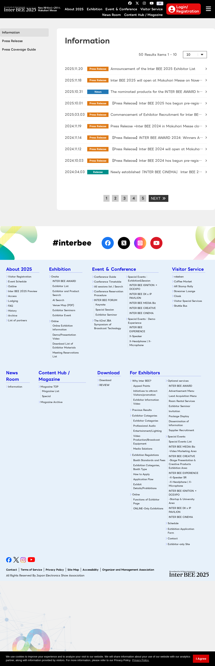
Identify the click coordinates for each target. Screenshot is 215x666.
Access (12, 296)
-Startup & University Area (182, 501)
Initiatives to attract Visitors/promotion (145, 393)
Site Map (73, 570)
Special (46, 396)
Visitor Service (151, 9)
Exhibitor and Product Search (66, 293)
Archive (12, 315)
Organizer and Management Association (128, 570)
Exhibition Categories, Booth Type (146, 467)
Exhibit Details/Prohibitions (145, 486)
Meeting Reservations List (66, 354)
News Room (111, 15)
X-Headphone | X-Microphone (140, 343)
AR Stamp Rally (183, 286)
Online (55, 321)
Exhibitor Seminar (106, 315)
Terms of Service (31, 570)
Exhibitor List (61, 286)
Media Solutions (142, 449)
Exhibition (94, 9)
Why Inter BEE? (141, 381)
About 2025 (74, 9)
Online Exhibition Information (63, 327)
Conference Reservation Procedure (108, 293)
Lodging (13, 301)
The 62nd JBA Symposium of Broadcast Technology (107, 324)
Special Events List (180, 441)
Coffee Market (183, 281)
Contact (173, 538)
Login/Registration (183, 9)
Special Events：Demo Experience (141, 321)
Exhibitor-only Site (179, 544)
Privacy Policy (55, 570)
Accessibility (91, 570)
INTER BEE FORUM (105, 300)
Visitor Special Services (188, 301)
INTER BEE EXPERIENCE (183, 473)
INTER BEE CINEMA (141, 313)
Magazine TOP (49, 387)
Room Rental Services (182, 401)
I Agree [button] (201, 658)
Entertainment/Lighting (147, 431)
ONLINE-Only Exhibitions (148, 508)
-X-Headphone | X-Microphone (180, 484)
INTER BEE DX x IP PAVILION (140, 296)
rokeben (179, 276)
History (12, 311)
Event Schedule (17, 281)
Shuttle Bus (180, 306)
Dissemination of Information (179, 423)
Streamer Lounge (184, 291)
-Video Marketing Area (183, 451)
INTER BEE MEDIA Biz (142, 303)
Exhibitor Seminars (64, 310)
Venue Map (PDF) (63, 305)
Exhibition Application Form (181, 531)
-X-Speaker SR (177, 477)
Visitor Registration (19, 276)
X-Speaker (144, 331)
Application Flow (143, 479)
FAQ (10, 306)
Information (11, 32)
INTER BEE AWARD (64, 281)
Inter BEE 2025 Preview (22, 291)
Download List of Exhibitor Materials (64, 345)
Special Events (176, 436)
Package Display (179, 416)
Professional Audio (144, 426)
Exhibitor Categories (144, 416)
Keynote (100, 304)
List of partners (17, 320)
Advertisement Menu (181, 391)
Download (105, 380)
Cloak (177, 296)
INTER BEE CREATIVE (142, 308)
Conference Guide (105, 277)
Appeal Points (141, 386)
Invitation (174, 411)
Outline (12, 286)
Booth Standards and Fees (149, 460)
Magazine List (50, 391)
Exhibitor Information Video (146, 402)
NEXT (158, 198)
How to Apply (141, 474)
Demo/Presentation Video (64, 336)
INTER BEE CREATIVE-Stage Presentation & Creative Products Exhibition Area (182, 462)
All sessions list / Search (108, 286)
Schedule (173, 523)
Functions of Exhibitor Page (146, 501)
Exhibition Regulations (145, 455)
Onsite (55, 276)
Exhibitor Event (62, 315)
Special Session (105, 310)
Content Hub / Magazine (143, 15)
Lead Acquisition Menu (183, 396)
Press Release (12, 41)
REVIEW (104, 385)
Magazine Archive (51, 402)
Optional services (178, 381)
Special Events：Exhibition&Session (139, 279)
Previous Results (142, 410)
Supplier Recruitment (181, 430)
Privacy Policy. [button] (140, 660)
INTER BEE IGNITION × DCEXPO (143, 287)
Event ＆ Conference (121, 9)
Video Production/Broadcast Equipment (146, 439)
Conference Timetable (107, 282)
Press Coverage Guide (19, 49)
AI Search (58, 300)
